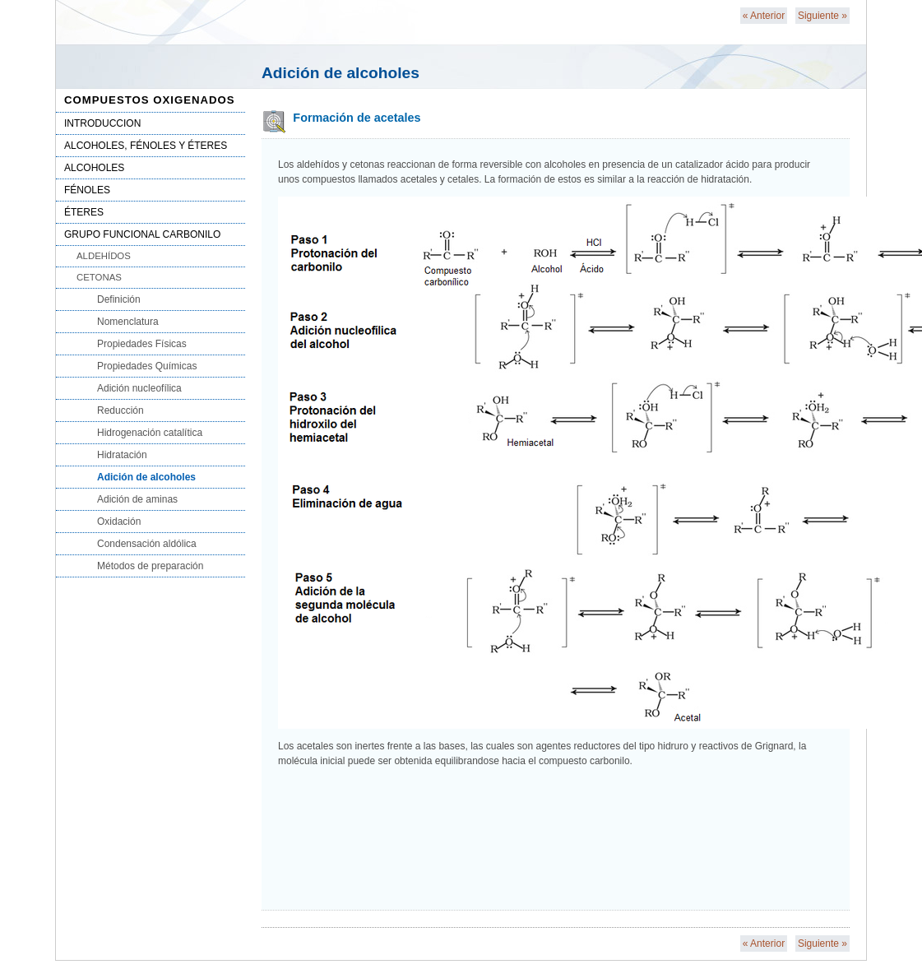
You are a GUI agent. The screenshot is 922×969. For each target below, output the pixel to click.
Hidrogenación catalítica (149, 432)
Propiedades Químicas (147, 366)
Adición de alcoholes (146, 477)
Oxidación (119, 521)
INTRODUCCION (102, 123)
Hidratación (122, 455)
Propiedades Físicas (142, 344)
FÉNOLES (87, 190)
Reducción (120, 410)
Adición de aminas (137, 499)
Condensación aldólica (147, 543)
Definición (119, 299)
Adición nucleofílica (139, 388)
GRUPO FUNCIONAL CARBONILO (142, 234)
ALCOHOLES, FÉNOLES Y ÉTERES (145, 145)
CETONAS (99, 277)
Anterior (764, 15)
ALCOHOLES (94, 168)
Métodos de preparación (150, 566)
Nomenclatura (128, 321)
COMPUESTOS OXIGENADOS (149, 100)
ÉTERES (84, 212)
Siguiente (822, 15)
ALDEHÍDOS (103, 256)
